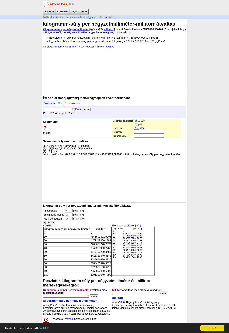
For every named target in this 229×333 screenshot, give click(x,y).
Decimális (49, 103)
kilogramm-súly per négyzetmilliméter (85, 17)
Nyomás (60, 17)
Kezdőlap (49, 11)
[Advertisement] (114, 71)
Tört (60, 103)
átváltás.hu (48, 17)
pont (138, 124)
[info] (142, 128)
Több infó (44, 328)
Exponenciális (72, 103)
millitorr (109, 29)
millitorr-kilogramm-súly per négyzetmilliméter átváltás (84, 46)
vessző (140, 121)
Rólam (84, 11)
